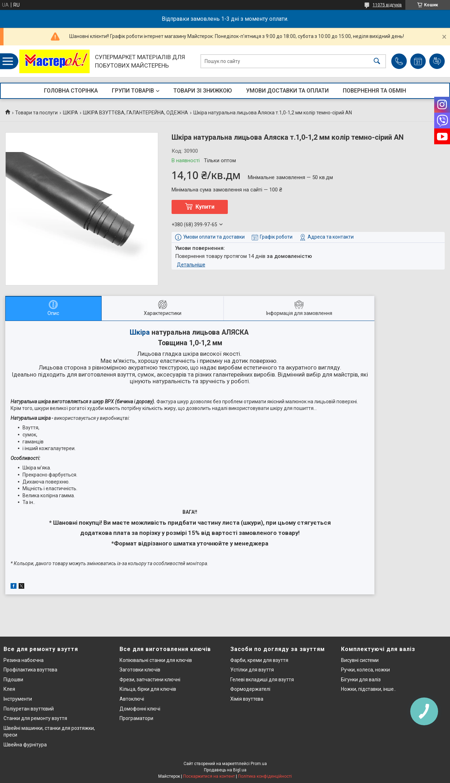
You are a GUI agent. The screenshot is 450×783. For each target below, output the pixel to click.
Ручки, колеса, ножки (365, 670)
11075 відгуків (387, 4)
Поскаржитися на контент (209, 776)
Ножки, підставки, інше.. (368, 689)
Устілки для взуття (252, 670)
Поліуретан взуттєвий (29, 709)
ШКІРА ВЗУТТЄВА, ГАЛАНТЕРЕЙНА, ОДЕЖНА (135, 112)
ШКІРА (70, 112)
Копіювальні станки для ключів (156, 660)
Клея (9, 689)
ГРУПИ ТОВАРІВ (133, 90)
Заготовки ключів (140, 670)
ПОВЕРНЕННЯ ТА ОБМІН (374, 90)
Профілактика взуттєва (30, 670)
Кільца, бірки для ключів (148, 689)
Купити (204, 206)
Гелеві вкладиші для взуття (262, 679)
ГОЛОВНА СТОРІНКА (71, 90)
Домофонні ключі (140, 709)
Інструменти (18, 699)
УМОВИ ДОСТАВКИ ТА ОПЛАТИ (287, 90)
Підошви (13, 679)
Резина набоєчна (24, 660)
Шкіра (140, 332)
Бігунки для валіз (361, 679)
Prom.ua (259, 763)
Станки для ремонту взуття (35, 718)
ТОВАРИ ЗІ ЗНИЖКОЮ (202, 90)
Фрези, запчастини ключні (150, 679)
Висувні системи (360, 660)
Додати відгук (437, 61)
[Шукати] (376, 61)
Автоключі (132, 699)
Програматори (136, 718)
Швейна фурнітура (25, 744)
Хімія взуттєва (246, 699)
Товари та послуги (36, 112)
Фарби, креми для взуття (259, 660)
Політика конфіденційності (265, 776)
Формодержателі (250, 689)
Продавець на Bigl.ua (225, 770)
